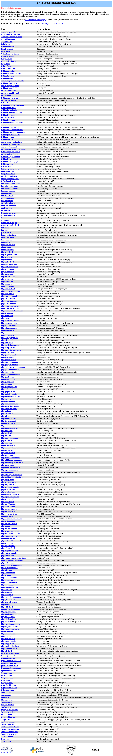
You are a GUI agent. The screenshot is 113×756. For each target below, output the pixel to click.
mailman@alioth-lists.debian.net (52, 23)
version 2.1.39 (7, 752)
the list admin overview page (35, 20)
